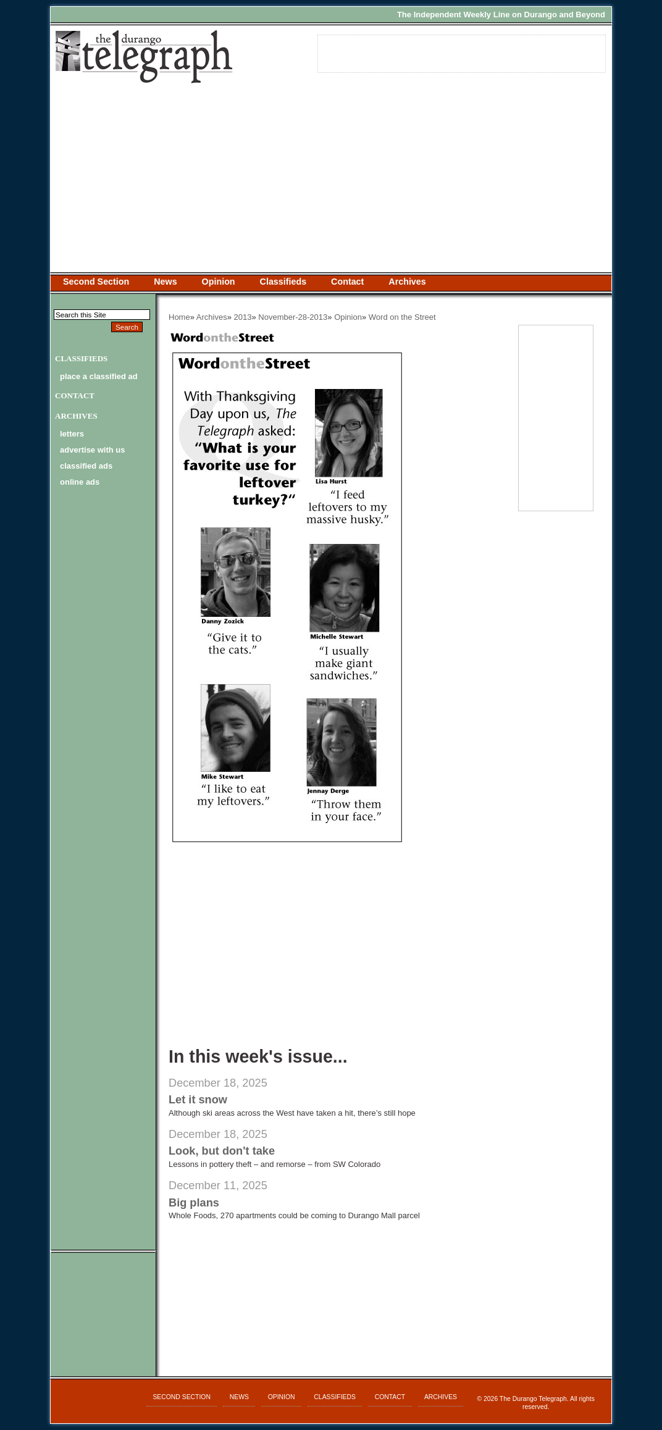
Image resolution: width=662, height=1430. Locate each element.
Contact (347, 281)
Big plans (194, 1203)
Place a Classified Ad (99, 376)
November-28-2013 (292, 317)
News (165, 281)
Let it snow (198, 1099)
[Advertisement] (331, 179)
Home (179, 317)
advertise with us (92, 449)
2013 (243, 317)
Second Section (96, 281)
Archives (406, 281)
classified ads (86, 465)
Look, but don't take (222, 1151)
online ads (79, 482)
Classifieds (283, 281)
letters (72, 433)
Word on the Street (402, 317)
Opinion (218, 281)
